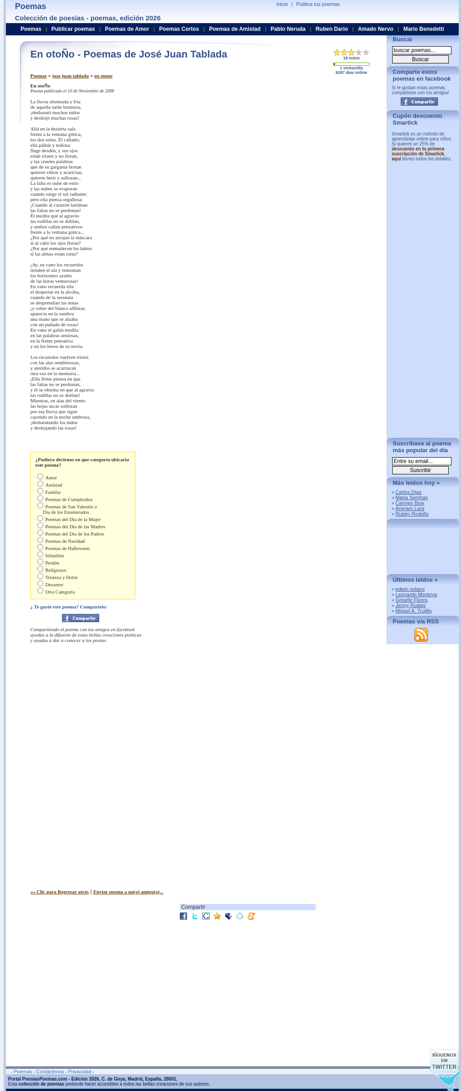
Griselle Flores (411, 600)
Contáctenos (50, 1071)
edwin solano (409, 589)
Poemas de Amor (127, 29)
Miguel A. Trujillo (413, 610)
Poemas (38, 75)
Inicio (282, 4)
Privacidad (79, 1071)
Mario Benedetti (423, 29)
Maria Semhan (411, 497)
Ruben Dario (332, 29)
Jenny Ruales (410, 605)
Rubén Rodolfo (411, 514)
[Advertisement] (288, 139)
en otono (103, 75)
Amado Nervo (375, 29)
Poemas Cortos (179, 29)
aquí (396, 158)
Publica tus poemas (318, 4)
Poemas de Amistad (235, 29)
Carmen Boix (409, 503)
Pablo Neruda (287, 29)
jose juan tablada (70, 75)
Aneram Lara (409, 508)
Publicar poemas (73, 29)
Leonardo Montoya (416, 594)
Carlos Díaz (408, 492)
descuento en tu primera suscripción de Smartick (418, 151)
